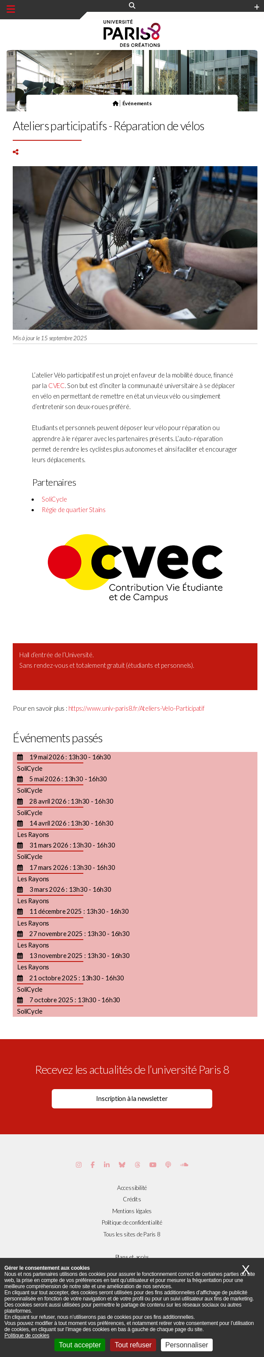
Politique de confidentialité (132, 1222)
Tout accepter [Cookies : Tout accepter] (80, 1345)
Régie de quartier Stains (74, 509)
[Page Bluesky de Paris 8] (122, 1164)
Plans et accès (132, 1257)
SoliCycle (54, 499)
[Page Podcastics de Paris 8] (168, 1164)
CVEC (56, 385)
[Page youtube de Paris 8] (152, 1164)
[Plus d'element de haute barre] (257, 7)
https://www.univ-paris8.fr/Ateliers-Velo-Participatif (136, 708)
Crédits (132, 1199)
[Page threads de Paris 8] (137, 1164)
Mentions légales (132, 1211)
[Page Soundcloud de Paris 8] (184, 1164)
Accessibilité (132, 1187)
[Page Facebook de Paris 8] (93, 1164)
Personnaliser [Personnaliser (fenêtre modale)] (186, 1345)
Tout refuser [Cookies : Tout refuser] (132, 1345)
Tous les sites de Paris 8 (132, 1234)
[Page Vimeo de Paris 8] (107, 1164)
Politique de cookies (26, 1335)
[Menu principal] (11, 9)
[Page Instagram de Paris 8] (79, 1164)
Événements (137, 103)
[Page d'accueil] (115, 103)
